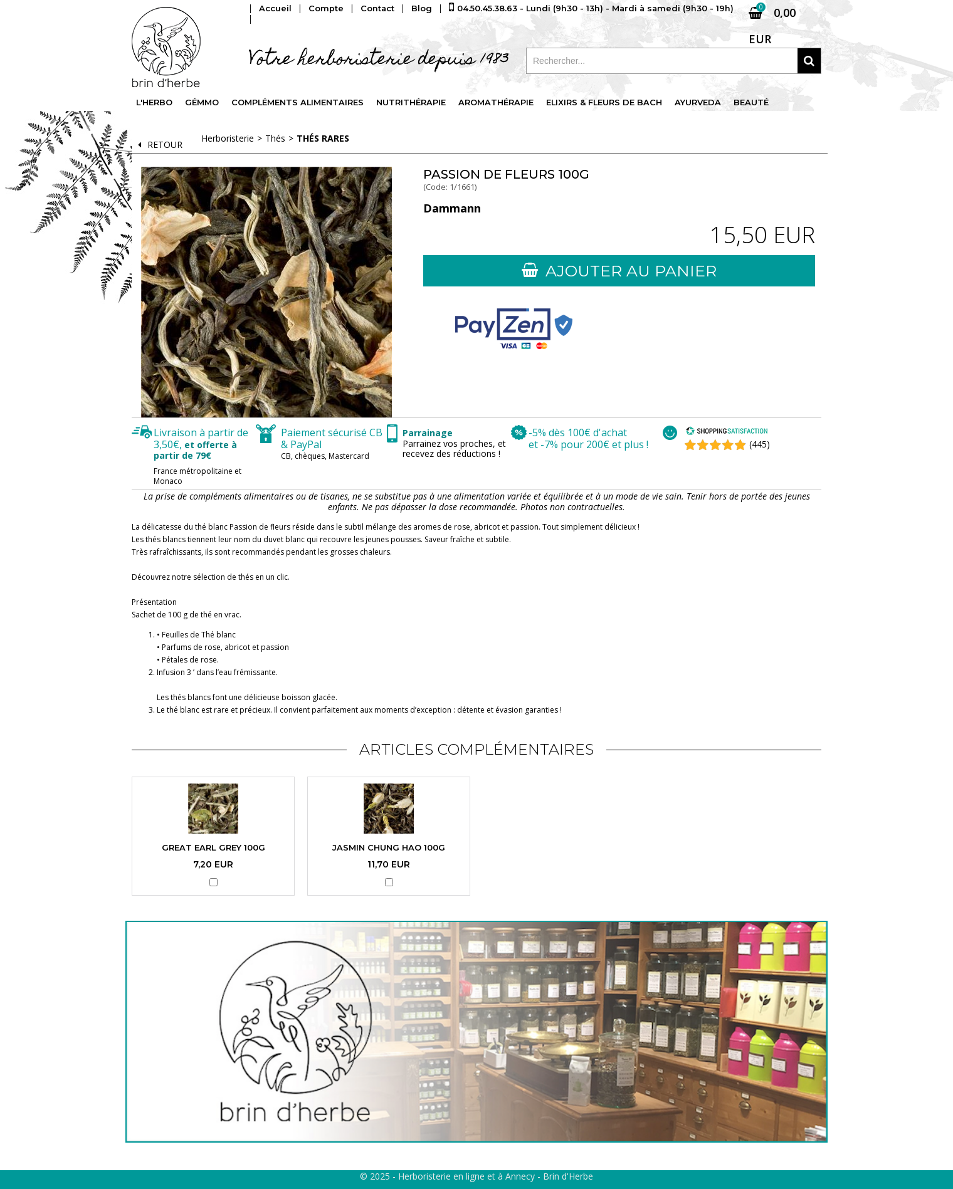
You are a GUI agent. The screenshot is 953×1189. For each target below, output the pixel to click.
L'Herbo (154, 103)
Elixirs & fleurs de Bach (606, 103)
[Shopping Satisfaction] (726, 432)
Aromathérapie (497, 103)
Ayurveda (701, 103)
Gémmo (202, 103)
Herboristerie (227, 138)
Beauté (754, 103)
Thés (275, 138)
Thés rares (323, 138)
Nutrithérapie (413, 103)
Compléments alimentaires (299, 103)
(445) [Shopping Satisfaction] (759, 444)
